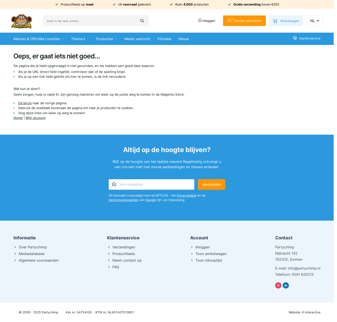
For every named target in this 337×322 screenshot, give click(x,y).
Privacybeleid (186, 195)
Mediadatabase (28, 253)
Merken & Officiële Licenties (38, 39)
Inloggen (200, 247)
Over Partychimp (30, 247)
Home (18, 118)
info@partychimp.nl (304, 268)
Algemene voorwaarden (36, 260)
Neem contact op (124, 260)
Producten (106, 39)
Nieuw (183, 39)
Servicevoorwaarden (123, 200)
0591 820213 (303, 274)
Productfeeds (121, 253)
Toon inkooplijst (206, 260)
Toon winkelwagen (208, 253)
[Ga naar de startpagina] (21, 20)
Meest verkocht (137, 39)
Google (151, 200)
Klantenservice (306, 38)
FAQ (113, 267)
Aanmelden (211, 184)
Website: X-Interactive (304, 312)
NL (315, 21)
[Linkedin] (286, 285)
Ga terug (25, 103)
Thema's (80, 39)
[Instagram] (278, 285)
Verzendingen (121, 247)
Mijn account (35, 118)
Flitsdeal (164, 39)
